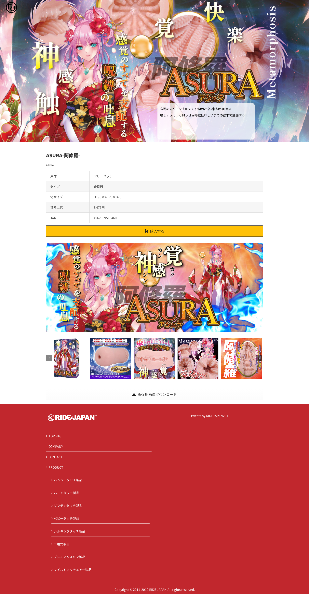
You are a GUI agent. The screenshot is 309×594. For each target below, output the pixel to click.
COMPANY (55, 446)
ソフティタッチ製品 (68, 505)
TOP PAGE (55, 436)
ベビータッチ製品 (66, 518)
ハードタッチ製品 (66, 492)
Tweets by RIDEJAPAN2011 (210, 415)
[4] (241, 358)
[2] (154, 358)
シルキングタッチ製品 (69, 531)
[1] (110, 358)
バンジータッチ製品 (68, 480)
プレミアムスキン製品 (69, 556)
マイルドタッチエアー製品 (72, 569)
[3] (198, 358)
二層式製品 (62, 544)
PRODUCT (55, 467)
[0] (66, 358)
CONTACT (55, 456)
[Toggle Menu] (300, 7)
